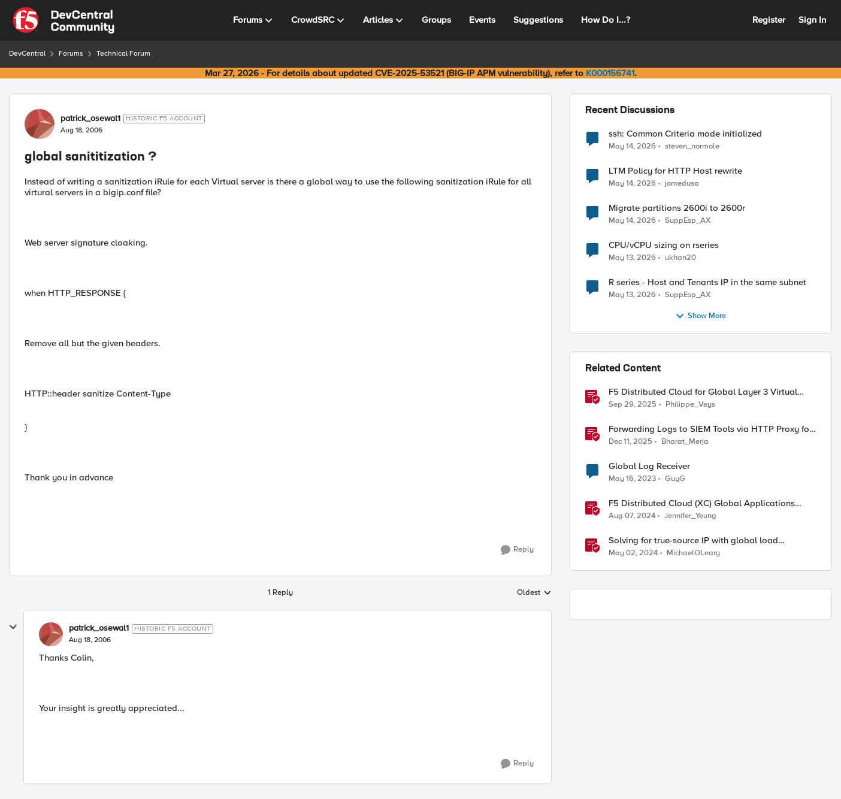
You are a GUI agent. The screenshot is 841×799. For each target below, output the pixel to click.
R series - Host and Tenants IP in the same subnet (707, 282)
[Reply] (517, 550)
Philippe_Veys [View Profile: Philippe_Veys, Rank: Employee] (690, 404)
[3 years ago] (632, 479)
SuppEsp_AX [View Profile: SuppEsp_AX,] (688, 220)
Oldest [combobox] (534, 593)
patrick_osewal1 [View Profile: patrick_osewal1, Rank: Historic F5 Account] (90, 118)
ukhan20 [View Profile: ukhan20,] (680, 257)
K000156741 (610, 73)
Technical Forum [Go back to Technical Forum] (123, 53)
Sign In (812, 19)
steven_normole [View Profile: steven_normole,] (692, 145)
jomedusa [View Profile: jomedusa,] (682, 183)
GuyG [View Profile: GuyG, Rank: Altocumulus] (675, 478)
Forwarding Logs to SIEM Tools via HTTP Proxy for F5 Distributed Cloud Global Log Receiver (710, 429)
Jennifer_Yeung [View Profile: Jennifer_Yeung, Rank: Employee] (690, 516)
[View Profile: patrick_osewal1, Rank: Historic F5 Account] (40, 124)
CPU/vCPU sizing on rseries (664, 245)
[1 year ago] (632, 516)
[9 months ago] (633, 405)
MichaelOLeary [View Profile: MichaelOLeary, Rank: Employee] (693, 553)
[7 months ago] (630, 442)
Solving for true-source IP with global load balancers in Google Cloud (693, 540)
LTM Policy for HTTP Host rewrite (675, 171)
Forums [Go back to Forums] (71, 53)
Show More (700, 316)
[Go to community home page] (63, 20)
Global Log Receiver (649, 466)
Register (768, 19)
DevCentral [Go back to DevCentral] (27, 53)
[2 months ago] (632, 146)
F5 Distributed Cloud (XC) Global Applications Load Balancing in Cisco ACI (702, 503)
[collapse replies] (13, 627)
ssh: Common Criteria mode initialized (685, 134)
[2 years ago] (633, 553)
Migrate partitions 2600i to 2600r (677, 208)
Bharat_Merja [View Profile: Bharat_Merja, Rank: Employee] (685, 441)
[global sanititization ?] (90, 640)
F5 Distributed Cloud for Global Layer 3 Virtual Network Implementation (703, 392)
